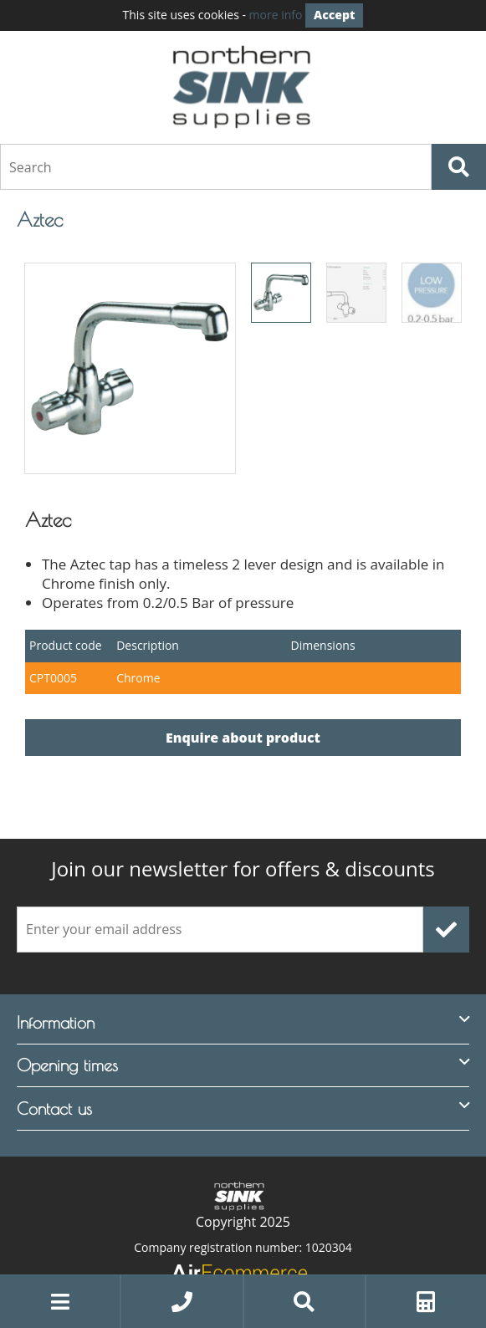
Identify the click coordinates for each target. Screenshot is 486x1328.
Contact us (54, 1108)
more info (276, 15)
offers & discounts (243, 869)
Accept (334, 15)
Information (56, 1022)
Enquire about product (243, 737)
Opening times (67, 1065)
